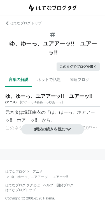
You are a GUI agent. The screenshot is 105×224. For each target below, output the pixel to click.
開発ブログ (65, 185)
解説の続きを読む (52, 129)
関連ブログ (79, 79)
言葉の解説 (18, 79)
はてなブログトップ (20, 190)
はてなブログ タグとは (22, 185)
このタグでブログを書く (78, 67)
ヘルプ (48, 185)
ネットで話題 (49, 79)
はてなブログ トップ (23, 23)
